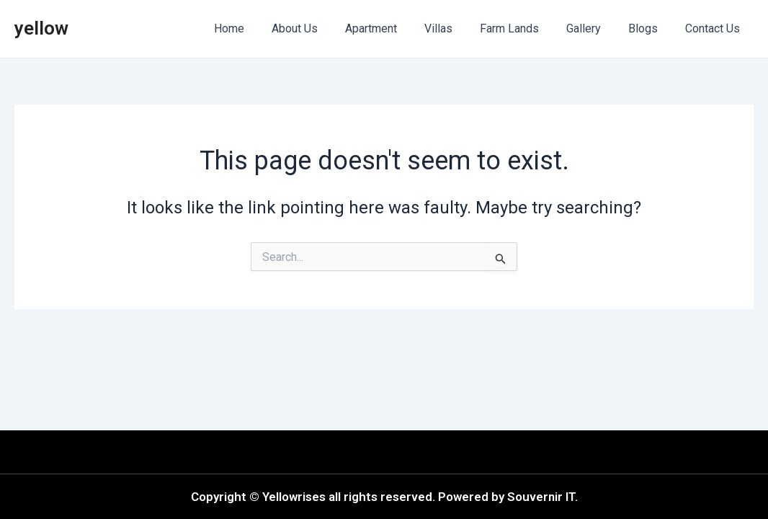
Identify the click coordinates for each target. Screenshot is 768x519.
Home (261, 28)
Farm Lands (524, 28)
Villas (458, 28)
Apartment (395, 28)
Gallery (594, 28)
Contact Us (714, 28)
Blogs (649, 28)
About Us (323, 28)
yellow (41, 28)
